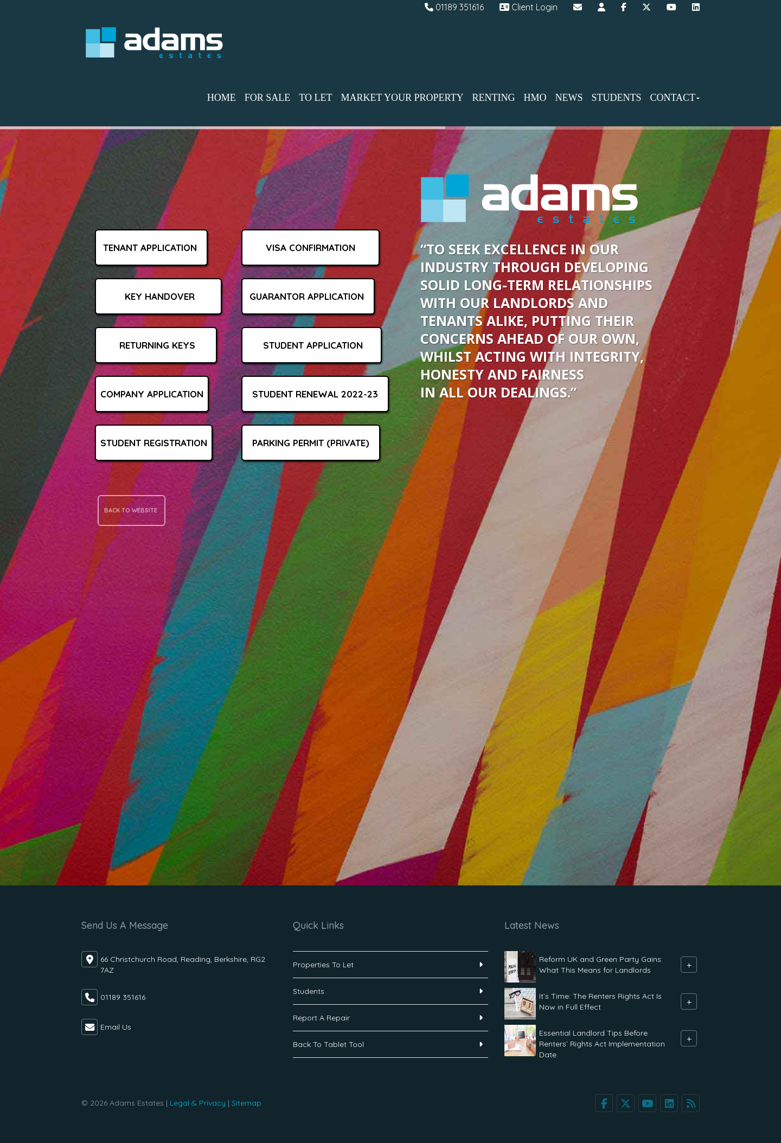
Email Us (115, 1027)
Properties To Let (323, 964)
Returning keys (156, 345)
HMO (534, 97)
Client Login (529, 7)
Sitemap (246, 1103)
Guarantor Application (308, 296)
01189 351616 (454, 7)
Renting (493, 97)
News (568, 97)
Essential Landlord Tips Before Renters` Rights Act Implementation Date (602, 1043)
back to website (132, 510)
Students (616, 97)
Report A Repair (321, 1018)
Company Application (151, 394)
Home (221, 97)
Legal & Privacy (198, 1103)
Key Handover (158, 296)
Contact (675, 97)
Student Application (311, 345)
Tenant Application (151, 247)
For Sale (268, 97)
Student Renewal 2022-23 (315, 394)
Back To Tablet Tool (328, 1044)
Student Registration (153, 442)
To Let (315, 97)
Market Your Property (402, 97)
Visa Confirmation (310, 247)
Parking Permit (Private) (311, 442)
